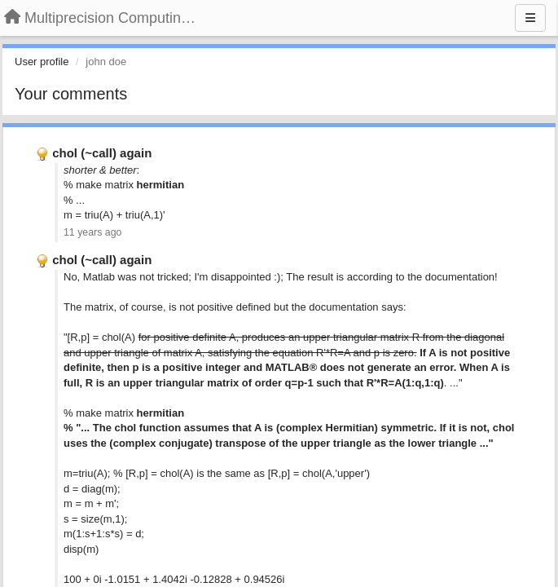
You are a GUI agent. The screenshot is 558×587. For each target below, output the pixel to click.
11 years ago (92, 232)
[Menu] (530, 18)
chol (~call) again (102, 153)
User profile (41, 61)
